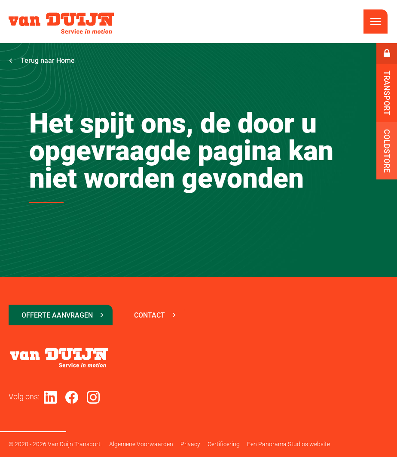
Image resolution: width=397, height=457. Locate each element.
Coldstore (386, 151)
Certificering (224, 444)
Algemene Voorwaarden (141, 444)
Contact (149, 315)
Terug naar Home (42, 60)
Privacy (190, 444)
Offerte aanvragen (57, 315)
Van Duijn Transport (61, 23)
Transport (386, 93)
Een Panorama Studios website (288, 444)
